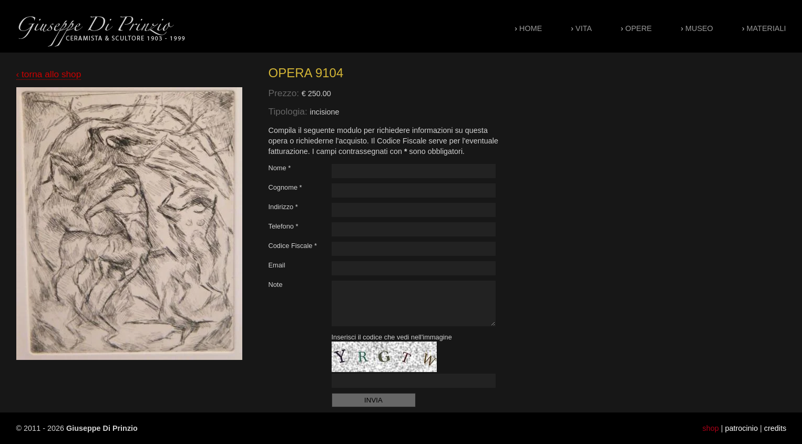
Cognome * (285, 187)
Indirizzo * (283, 207)
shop (711, 428)
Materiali (766, 28)
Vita (583, 28)
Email (277, 265)
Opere (638, 28)
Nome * (280, 168)
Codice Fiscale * (293, 246)
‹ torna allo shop (48, 74)
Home (530, 28)
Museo (699, 28)
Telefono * (284, 226)
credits (775, 428)
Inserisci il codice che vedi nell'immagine (392, 337)
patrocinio (741, 428)
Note (276, 284)
